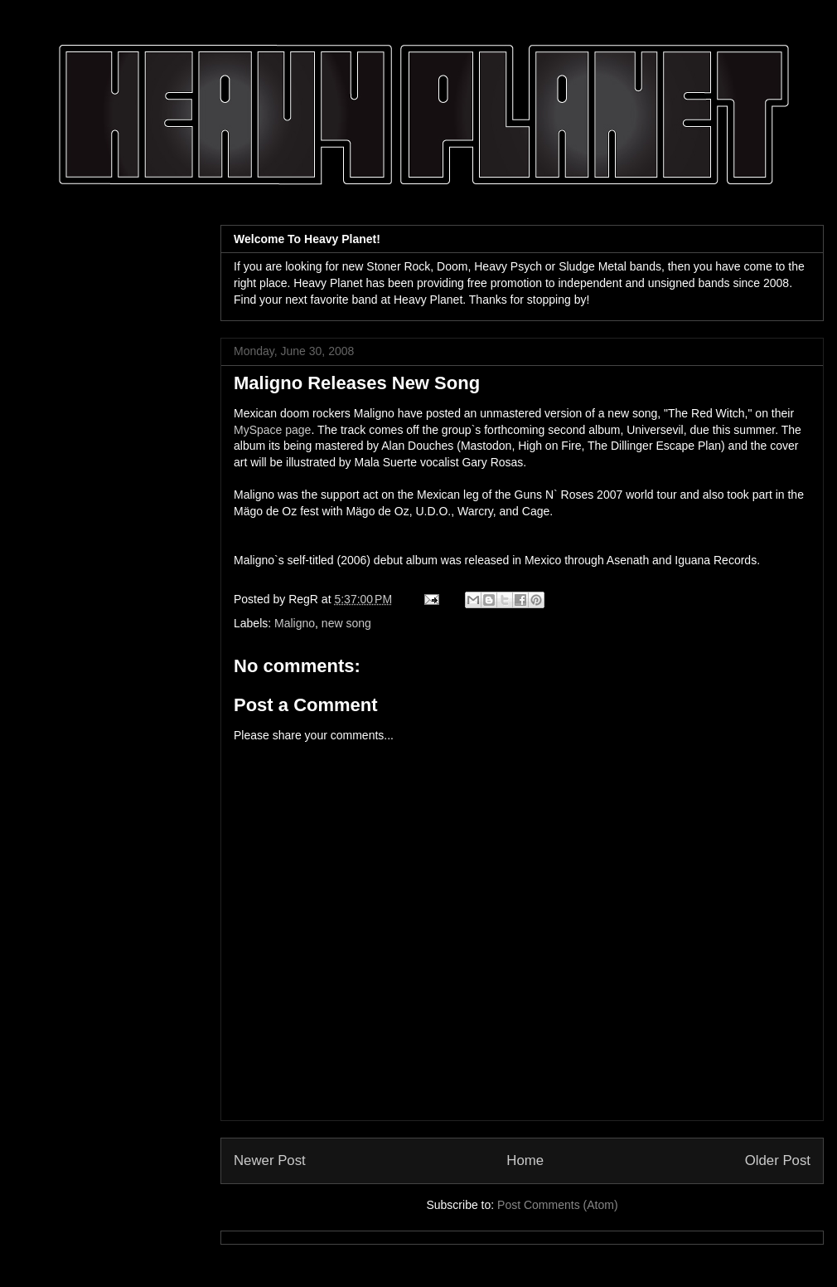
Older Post (777, 1160)
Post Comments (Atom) (557, 1204)
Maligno (294, 623)
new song (346, 623)
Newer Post (270, 1160)
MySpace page (272, 429)
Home (525, 1160)
